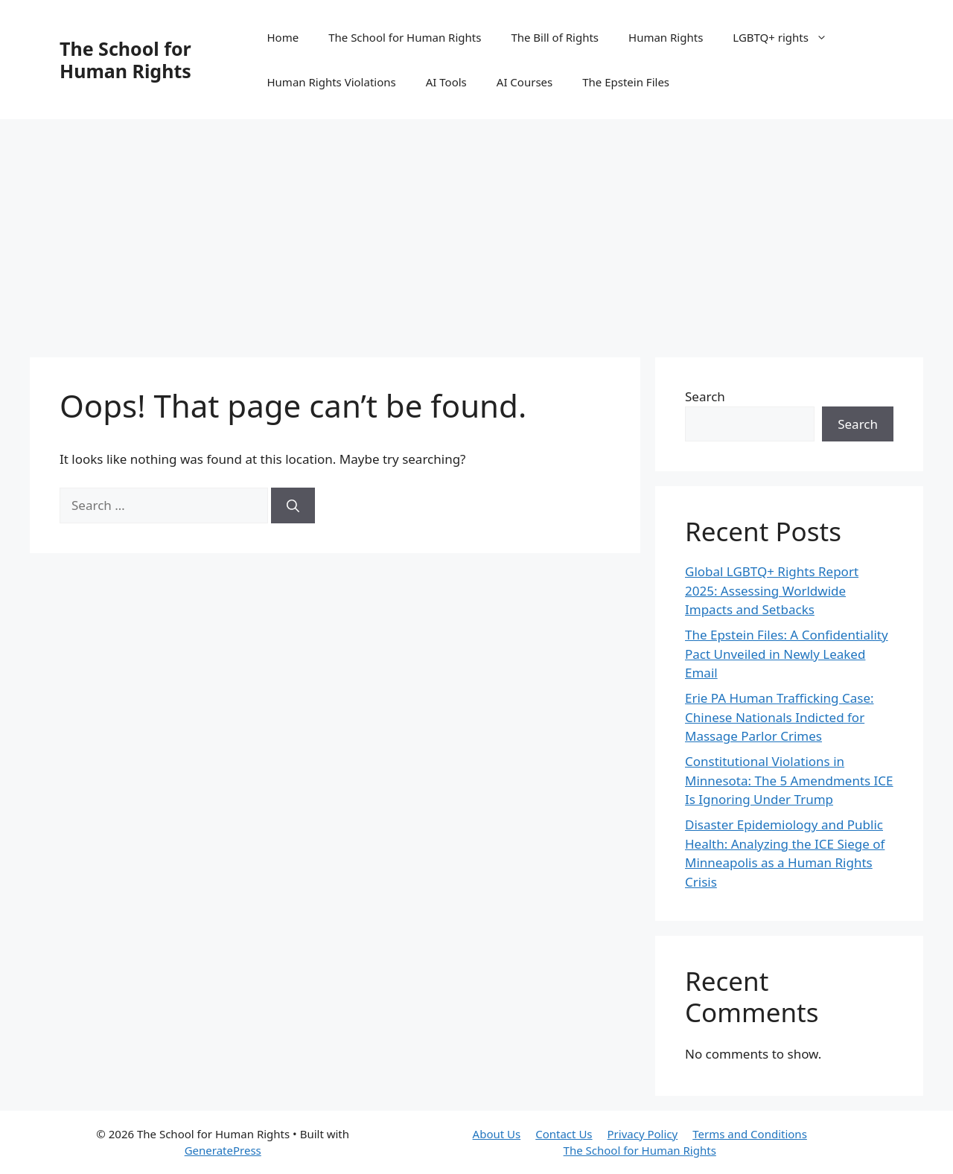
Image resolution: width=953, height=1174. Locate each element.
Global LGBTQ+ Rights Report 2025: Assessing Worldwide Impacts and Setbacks (771, 590)
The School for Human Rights (125, 59)
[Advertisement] (476, 231)
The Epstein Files (625, 81)
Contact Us (563, 1133)
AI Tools (446, 81)
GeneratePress (223, 1150)
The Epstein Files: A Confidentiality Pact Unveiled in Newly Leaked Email (786, 653)
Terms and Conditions (749, 1133)
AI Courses (524, 81)
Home (283, 37)
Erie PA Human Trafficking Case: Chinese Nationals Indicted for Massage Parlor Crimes (779, 716)
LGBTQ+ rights (787, 37)
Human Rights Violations (331, 81)
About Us (497, 1133)
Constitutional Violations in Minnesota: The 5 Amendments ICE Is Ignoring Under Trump (789, 780)
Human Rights (665, 37)
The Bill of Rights (555, 37)
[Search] (293, 505)
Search (705, 396)
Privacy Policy (643, 1133)
